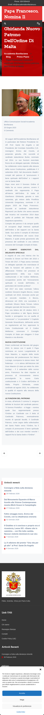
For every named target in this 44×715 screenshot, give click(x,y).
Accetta (22, 693)
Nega (22, 700)
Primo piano (35, 94)
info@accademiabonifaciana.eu (24, 4)
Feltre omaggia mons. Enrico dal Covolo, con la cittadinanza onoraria (20, 515)
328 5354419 (25, 1)
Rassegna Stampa (9, 629)
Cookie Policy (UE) (9, 639)
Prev (4, 453)
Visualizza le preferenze (22, 706)
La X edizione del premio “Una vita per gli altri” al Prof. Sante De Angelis (21, 544)
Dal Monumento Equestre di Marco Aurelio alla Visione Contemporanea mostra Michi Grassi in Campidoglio (20, 502)
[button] (40, 669)
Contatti (5, 634)
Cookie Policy (21, 712)
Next (39, 453)
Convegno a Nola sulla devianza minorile (18, 489)
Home (4, 620)
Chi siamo (5, 625)
